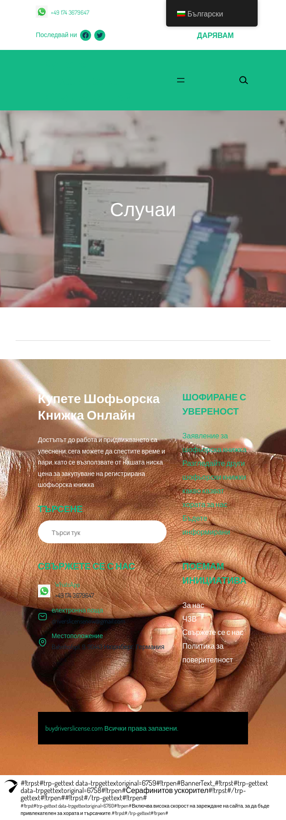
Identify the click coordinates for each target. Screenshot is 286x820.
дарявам (215, 35)
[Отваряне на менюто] (180, 80)
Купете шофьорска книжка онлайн (91, 80)
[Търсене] (155, 532)
